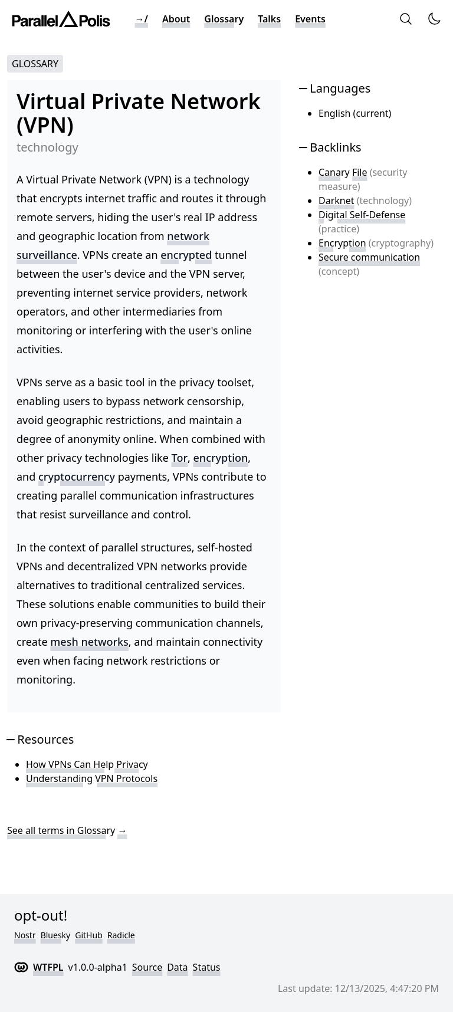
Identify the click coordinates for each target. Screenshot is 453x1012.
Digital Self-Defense (362, 214)
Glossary (224, 18)
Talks (269, 18)
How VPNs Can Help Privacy (87, 764)
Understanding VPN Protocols (91, 778)
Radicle (121, 935)
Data (177, 967)
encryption (220, 458)
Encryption (342, 242)
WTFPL (48, 967)
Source (147, 967)
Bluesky (56, 935)
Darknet (336, 200)
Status (207, 967)
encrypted (186, 255)
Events (310, 18)
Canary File (343, 172)
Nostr (25, 935)
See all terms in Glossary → (67, 830)
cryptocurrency (76, 476)
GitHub (89, 935)
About (176, 18)
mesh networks (89, 642)
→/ (141, 18)
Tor (180, 458)
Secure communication (369, 257)
